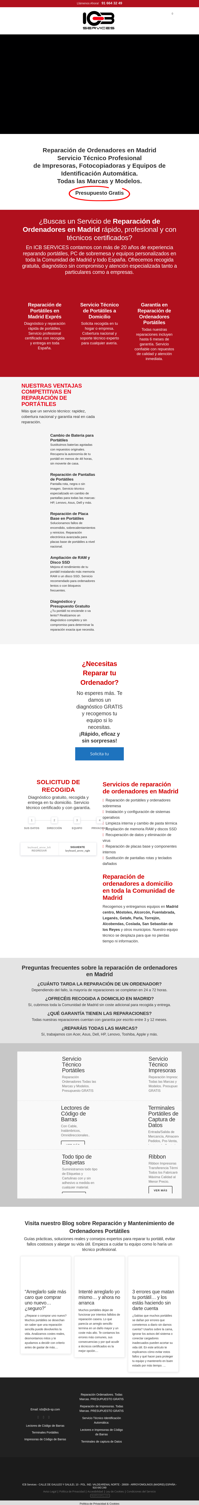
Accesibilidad (95, 1489)
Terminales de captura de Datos (101, 1439)
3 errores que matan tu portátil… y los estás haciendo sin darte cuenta (153, 1298)
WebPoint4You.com (100, 1493)
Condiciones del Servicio (141, 1489)
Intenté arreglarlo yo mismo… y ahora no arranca (99, 1295)
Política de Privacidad (72, 1489)
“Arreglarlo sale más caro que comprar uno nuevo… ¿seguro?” (45, 1298)
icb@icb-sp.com (49, 1407)
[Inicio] (99, 20)
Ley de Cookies (115, 1489)
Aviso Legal (49, 1489)
